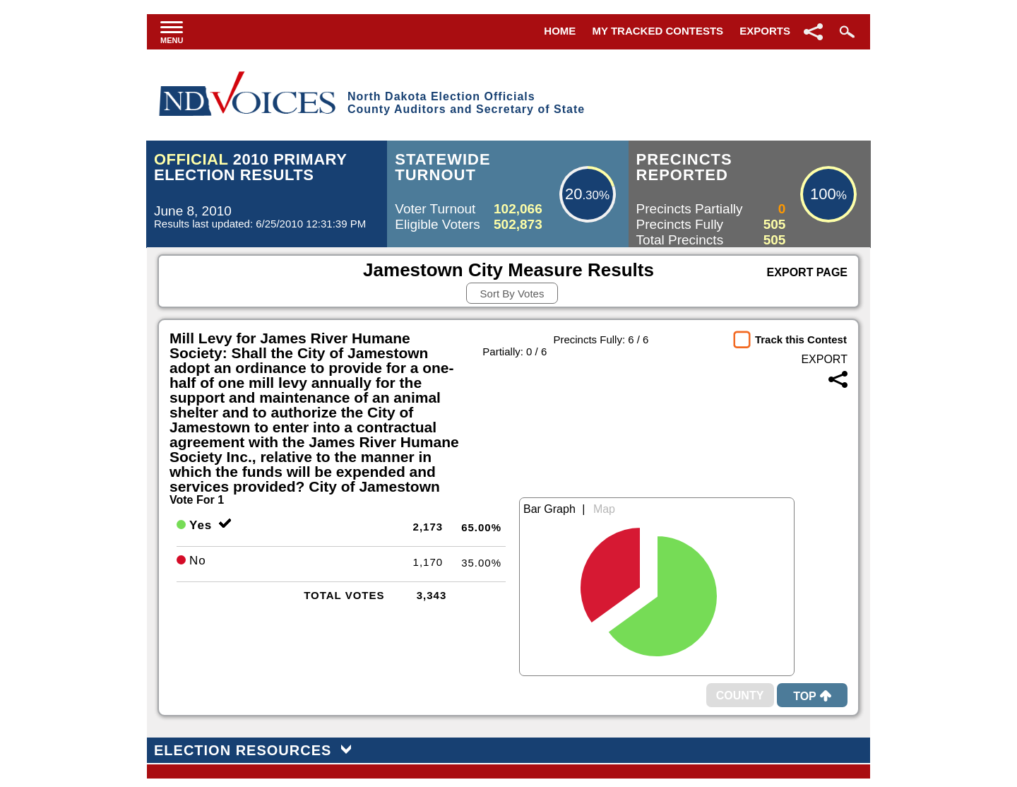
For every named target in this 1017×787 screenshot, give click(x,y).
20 (573, 194)
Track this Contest (801, 339)
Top (812, 696)
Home (560, 31)
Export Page (807, 272)
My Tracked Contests (658, 31)
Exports (764, 31)
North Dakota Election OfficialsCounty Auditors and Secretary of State (466, 102)
